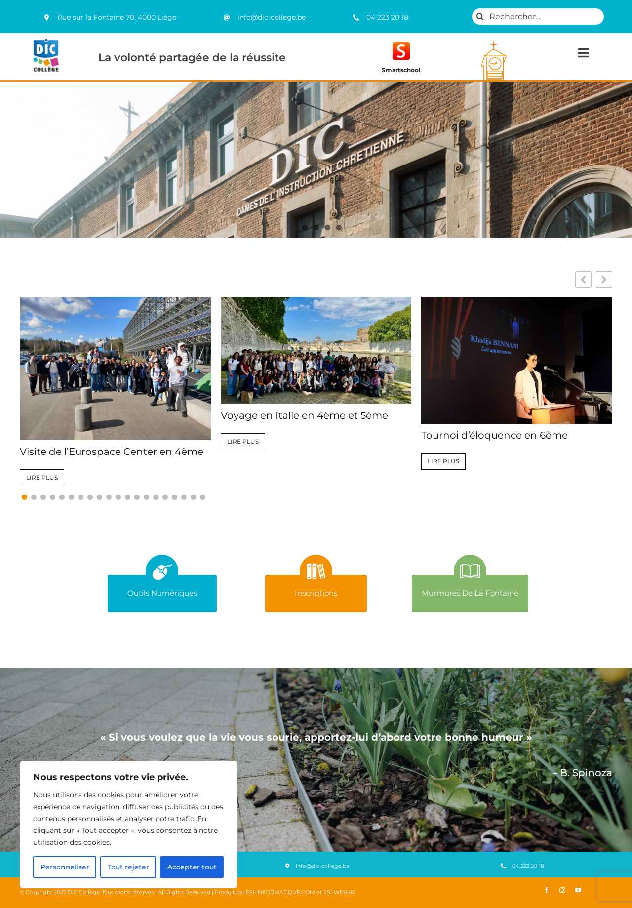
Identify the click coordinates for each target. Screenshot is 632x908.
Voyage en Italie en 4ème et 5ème (304, 415)
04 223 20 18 (387, 17)
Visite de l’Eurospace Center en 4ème (111, 451)
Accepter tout (192, 867)
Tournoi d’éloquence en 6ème (494, 435)
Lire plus (42, 477)
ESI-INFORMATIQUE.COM (280, 892)
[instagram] (562, 890)
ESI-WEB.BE (339, 892)
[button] (604, 279)
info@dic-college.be (271, 17)
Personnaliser (64, 867)
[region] (128, 824)
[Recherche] (480, 16)
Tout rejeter (128, 867)
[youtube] (578, 890)
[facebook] (547, 890)
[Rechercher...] (538, 16)
